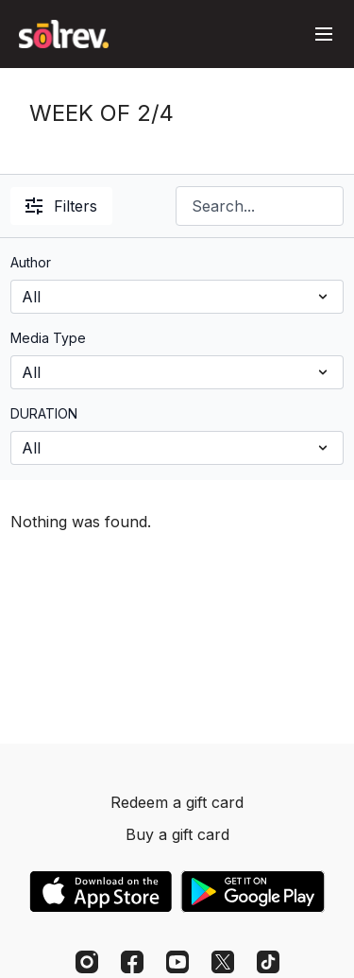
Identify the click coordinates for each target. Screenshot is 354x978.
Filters (61, 206)
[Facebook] (132, 962)
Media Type (48, 338)
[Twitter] (222, 962)
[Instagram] (87, 962)
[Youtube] (177, 962)
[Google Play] (253, 891)
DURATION (43, 413)
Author (30, 262)
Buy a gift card (177, 834)
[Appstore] (100, 891)
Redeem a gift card (177, 802)
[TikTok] (268, 962)
